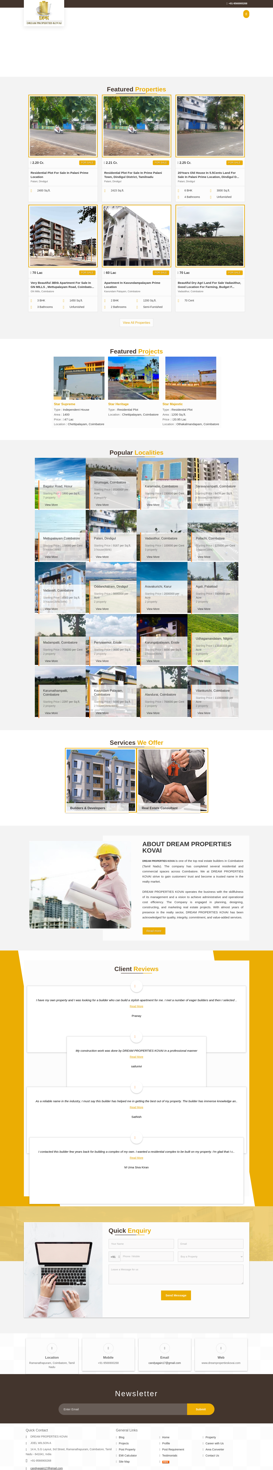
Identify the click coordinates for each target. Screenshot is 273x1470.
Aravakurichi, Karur (158, 586)
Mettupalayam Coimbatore (61, 538)
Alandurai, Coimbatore (160, 694)
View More (51, 504)
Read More (136, 1006)
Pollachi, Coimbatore (210, 538)
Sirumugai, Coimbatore (110, 482)
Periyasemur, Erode (108, 642)
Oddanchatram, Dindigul (111, 586)
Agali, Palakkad (206, 586)
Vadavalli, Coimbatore (58, 590)
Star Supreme (64, 404)
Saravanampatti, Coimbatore (216, 486)
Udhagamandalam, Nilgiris (214, 638)
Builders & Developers (87, 808)
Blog (121, 1437)
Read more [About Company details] (154, 931)
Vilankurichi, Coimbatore (213, 690)
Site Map (124, 1461)
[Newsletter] (123, 1409)
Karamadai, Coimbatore (161, 486)
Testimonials (169, 1455)
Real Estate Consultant (160, 808)
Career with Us (214, 1443)
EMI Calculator (128, 1455)
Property (210, 1437)
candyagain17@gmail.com (165, 1362)
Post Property (127, 1449)
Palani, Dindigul (105, 538)
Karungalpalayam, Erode (162, 642)
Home (165, 1437)
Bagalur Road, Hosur (57, 486)
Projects (124, 1443)
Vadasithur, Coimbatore (161, 538)
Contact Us (212, 1455)
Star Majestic (172, 404)
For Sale (87, 162)
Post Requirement (173, 1449)
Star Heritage (118, 404)
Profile (166, 1443)
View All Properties (136, 323)
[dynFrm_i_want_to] (210, 1257)
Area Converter (214, 1449)
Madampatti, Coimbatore (60, 642)
